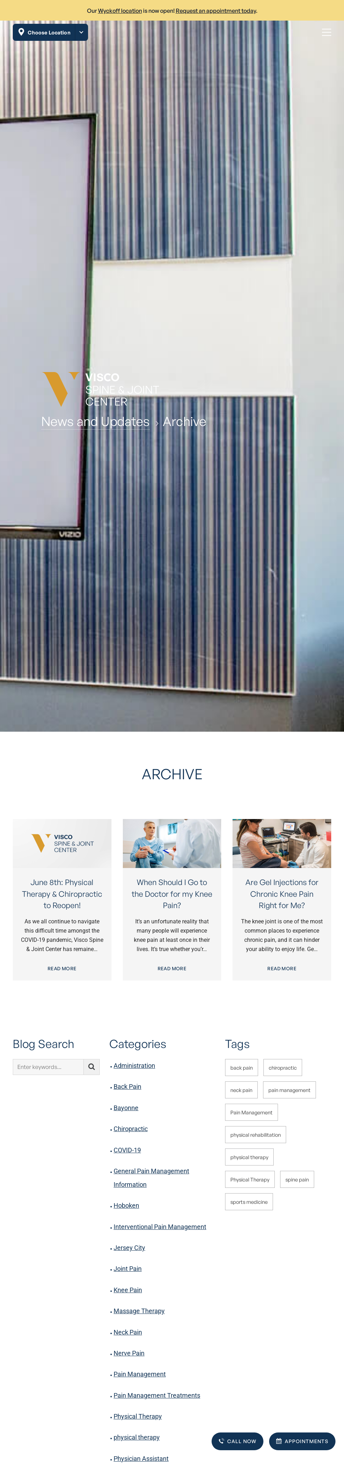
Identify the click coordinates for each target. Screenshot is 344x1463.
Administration (134, 1065)
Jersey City (129, 1247)
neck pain (241, 1090)
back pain (241, 1067)
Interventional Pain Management (160, 1226)
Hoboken (126, 1205)
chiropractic (283, 1067)
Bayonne (126, 1108)
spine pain (297, 1179)
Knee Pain (128, 1290)
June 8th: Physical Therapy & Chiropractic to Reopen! (62, 893)
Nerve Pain (129, 1353)
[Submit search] (92, 1067)
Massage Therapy (139, 1311)
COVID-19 (127, 1150)
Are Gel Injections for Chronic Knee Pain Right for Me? (281, 893)
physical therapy (137, 1437)
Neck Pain (128, 1332)
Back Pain (127, 1086)
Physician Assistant (141, 1458)
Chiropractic (131, 1128)
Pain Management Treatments (157, 1395)
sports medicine (249, 1202)
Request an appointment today (216, 10)
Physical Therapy (138, 1416)
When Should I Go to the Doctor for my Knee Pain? (172, 893)
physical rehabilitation (255, 1134)
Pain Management (140, 1374)
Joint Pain (128, 1268)
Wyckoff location (120, 10)
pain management (289, 1090)
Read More (62, 968)
